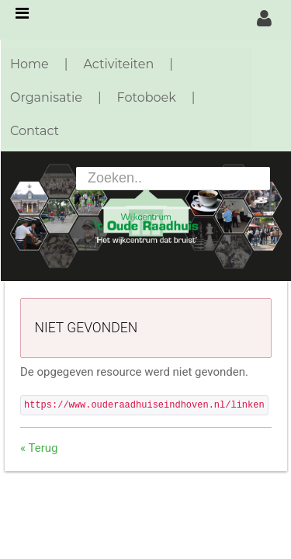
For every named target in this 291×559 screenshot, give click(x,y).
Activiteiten (118, 64)
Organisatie (46, 97)
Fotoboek (146, 97)
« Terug (38, 448)
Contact (34, 130)
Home (29, 64)
